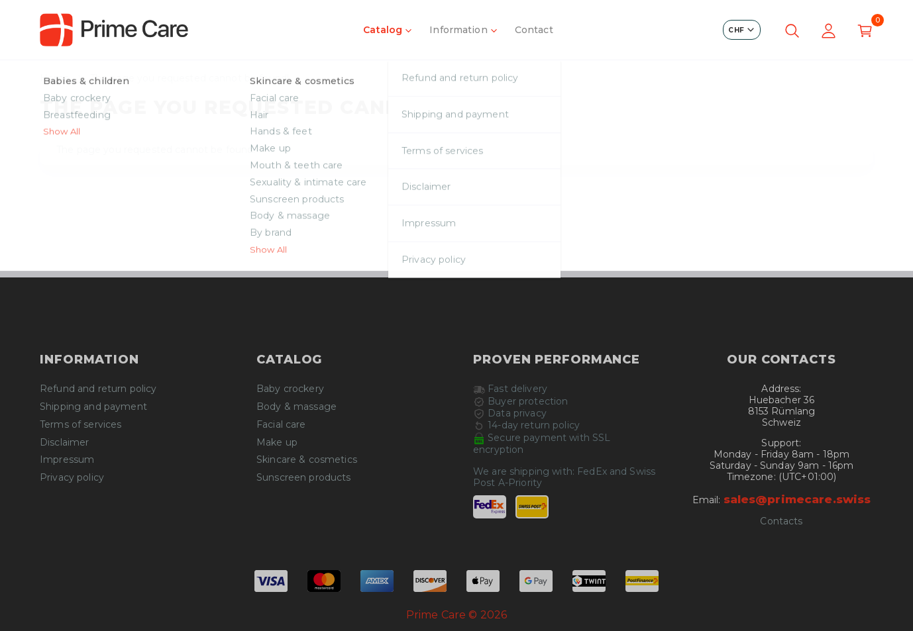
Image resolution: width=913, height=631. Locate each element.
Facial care (281, 424)
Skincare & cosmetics (306, 459)
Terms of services (80, 424)
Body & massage (296, 407)
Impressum (67, 459)
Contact (534, 30)
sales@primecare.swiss (797, 499)
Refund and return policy (98, 389)
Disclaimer (64, 442)
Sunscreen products (303, 477)
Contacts (781, 521)
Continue (456, 248)
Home (55, 78)
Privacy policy (72, 477)
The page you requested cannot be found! (189, 78)
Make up (276, 442)
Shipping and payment (93, 407)
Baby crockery (290, 389)
